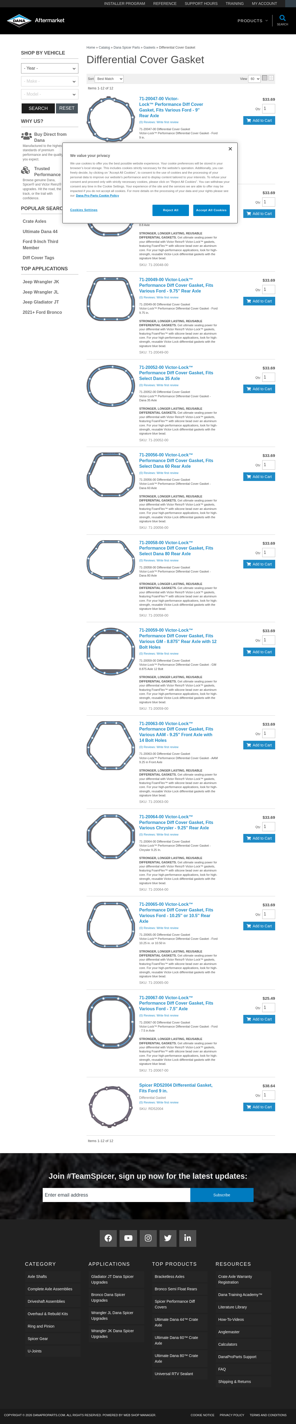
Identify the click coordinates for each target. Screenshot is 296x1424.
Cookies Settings (84, 209)
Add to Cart (262, 120)
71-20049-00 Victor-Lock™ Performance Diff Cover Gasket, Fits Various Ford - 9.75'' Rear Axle (176, 285)
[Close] (230, 149)
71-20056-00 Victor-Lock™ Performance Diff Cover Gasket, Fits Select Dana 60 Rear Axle (176, 461)
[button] (253, 20)
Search (38, 108)
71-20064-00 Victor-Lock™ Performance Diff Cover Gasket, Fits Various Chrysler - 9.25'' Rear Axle (176, 822)
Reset (67, 108)
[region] (150, 183)
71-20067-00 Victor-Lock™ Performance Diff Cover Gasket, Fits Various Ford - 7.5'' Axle (176, 1003)
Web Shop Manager (139, 1415)
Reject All (170, 210)
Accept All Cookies (211, 210)
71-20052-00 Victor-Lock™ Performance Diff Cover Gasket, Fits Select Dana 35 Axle (176, 373)
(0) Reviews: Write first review (158, 122)
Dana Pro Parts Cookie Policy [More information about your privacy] (97, 195)
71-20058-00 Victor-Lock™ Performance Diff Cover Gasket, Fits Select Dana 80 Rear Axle (176, 548)
